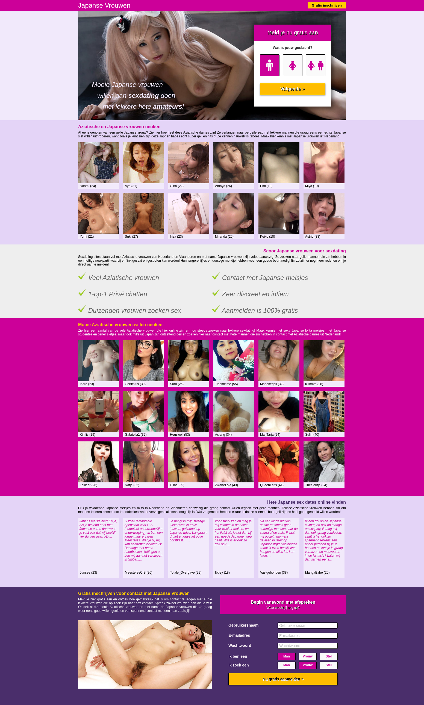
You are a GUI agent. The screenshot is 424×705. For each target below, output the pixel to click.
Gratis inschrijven (327, 5)
